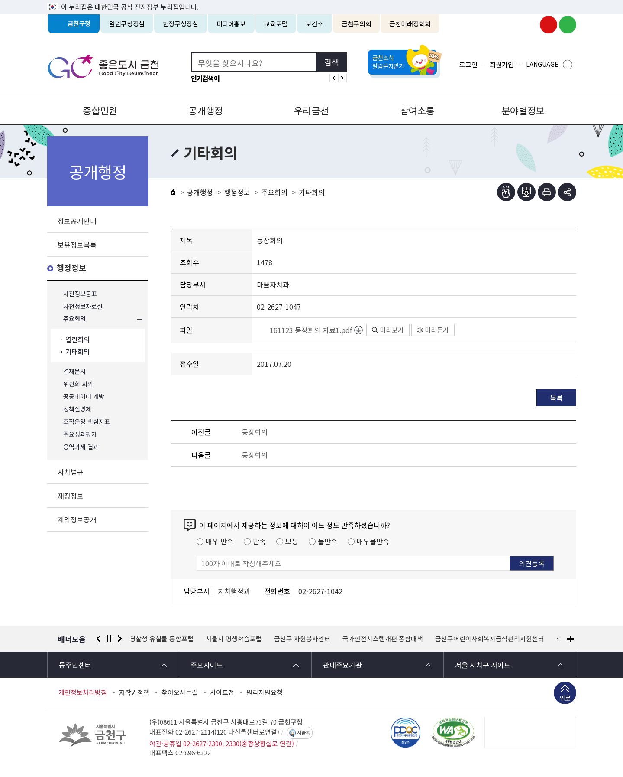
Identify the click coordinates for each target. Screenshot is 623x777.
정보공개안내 (77, 220)
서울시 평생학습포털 (235, 639)
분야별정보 (523, 110)
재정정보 (71, 495)
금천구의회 (356, 23)
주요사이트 (206, 664)
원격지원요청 (264, 692)
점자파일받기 (526, 192)
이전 (98, 638)
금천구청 (79, 24)
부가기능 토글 (567, 192)
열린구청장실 (127, 23)
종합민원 (100, 110)
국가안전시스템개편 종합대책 (384, 639)
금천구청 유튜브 (548, 24)
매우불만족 (373, 541)
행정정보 (71, 268)
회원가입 (502, 64)
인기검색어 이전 (333, 78)
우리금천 (311, 110)
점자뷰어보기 (506, 192)
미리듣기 (433, 329)
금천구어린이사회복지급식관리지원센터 (491, 639)
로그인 (468, 64)
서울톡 (303, 733)
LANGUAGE (542, 64)
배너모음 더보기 (570, 639)
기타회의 (77, 352)
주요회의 (74, 319)
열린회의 (77, 339)
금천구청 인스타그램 (529, 24)
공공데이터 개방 (83, 396)
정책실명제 (77, 409)
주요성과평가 (80, 434)
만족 (259, 541)
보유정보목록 (77, 244)
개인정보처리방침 (82, 692)
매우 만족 (219, 541)
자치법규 (71, 472)
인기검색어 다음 (342, 78)
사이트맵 (222, 692)
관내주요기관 (342, 664)
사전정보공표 (80, 293)
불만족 (327, 541)
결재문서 (74, 371)
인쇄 (547, 192)
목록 (556, 397)
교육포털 (276, 23)
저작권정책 (134, 692)
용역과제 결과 (81, 447)
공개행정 (205, 110)
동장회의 (255, 432)
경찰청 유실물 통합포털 (163, 639)
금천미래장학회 (409, 23)
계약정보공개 (77, 519)
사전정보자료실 (83, 306)
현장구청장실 (180, 23)
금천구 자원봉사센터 (303, 639)
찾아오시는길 (179, 692)
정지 (109, 638)
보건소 (314, 23)
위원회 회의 (78, 384)
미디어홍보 (231, 23)
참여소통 (417, 110)
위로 (565, 699)
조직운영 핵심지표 (86, 421)
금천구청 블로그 (567, 24)
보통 (291, 541)
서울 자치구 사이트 (482, 664)
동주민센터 (75, 664)
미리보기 (388, 329)
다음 (120, 638)
